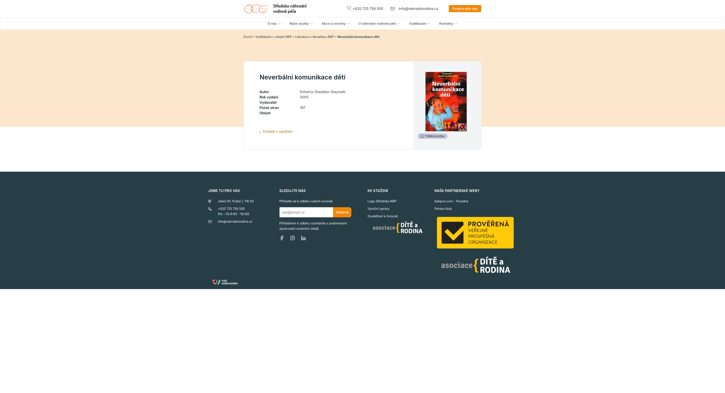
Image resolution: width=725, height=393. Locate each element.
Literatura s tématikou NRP (314, 37)
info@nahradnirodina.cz (418, 8)
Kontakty (446, 23)
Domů (248, 37)
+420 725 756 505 (367, 8)
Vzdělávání (418, 23)
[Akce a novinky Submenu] (350, 23)
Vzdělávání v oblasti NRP (274, 37)
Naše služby (299, 23)
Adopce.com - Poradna (451, 201)
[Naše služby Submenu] (313, 23)
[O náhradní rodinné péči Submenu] (400, 23)
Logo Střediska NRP (382, 201)
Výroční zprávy (379, 209)
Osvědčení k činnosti (383, 216)
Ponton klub (443, 209)
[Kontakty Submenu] (457, 23)
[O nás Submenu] (281, 23)
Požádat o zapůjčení (276, 131)
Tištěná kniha (432, 136)
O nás (272, 23)
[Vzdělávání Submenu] (430, 23)
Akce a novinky (334, 23)
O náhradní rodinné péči (377, 23)
